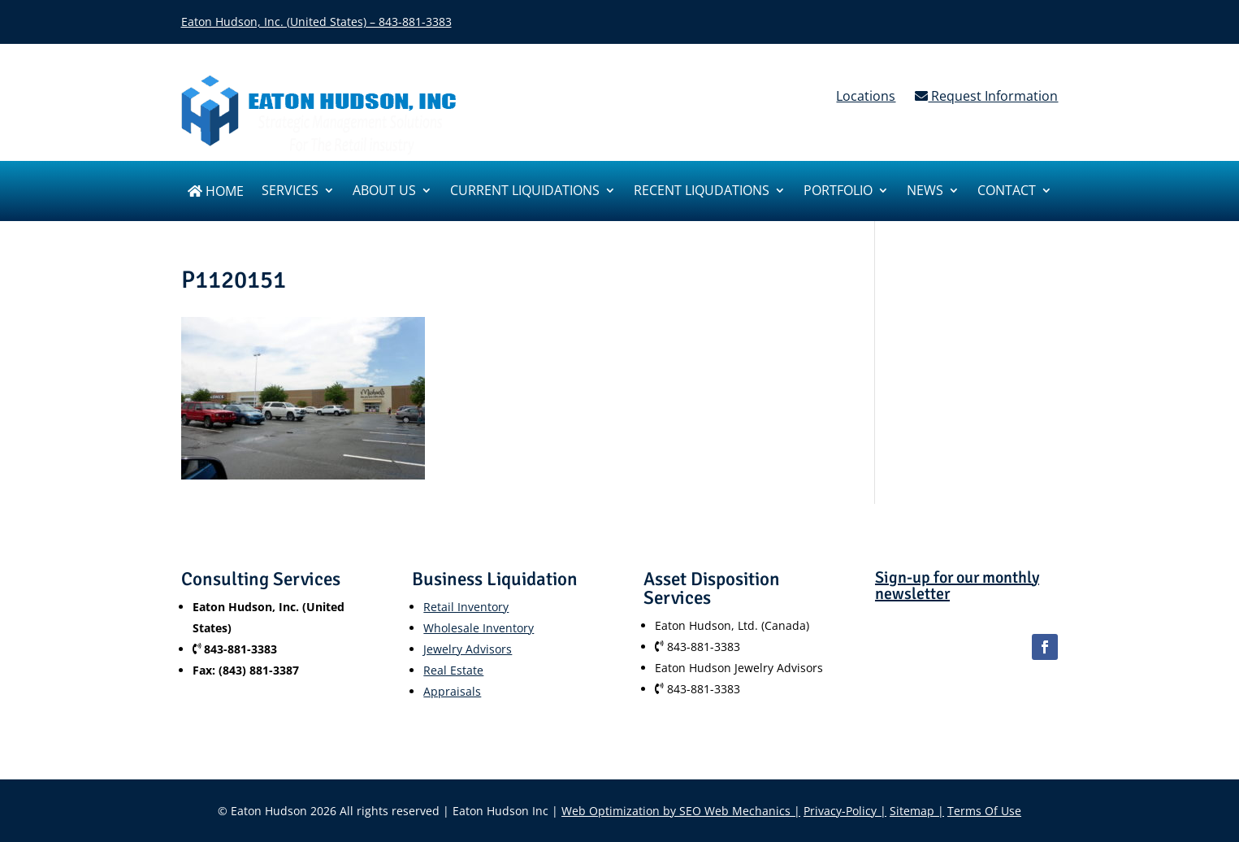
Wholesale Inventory (478, 628)
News (925, 191)
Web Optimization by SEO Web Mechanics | (680, 810)
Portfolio (838, 191)
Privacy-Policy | (845, 810)
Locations (865, 96)
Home (216, 192)
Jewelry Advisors (467, 649)
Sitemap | (917, 810)
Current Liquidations (525, 191)
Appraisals (452, 691)
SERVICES (290, 191)
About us (384, 191)
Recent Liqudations (701, 191)
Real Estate (453, 670)
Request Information (986, 96)
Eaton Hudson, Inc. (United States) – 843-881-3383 (316, 21)
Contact (1006, 191)
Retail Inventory (466, 606)
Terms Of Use (984, 810)
